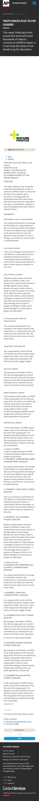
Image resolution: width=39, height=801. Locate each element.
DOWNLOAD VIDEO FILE (17, 150)
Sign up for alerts (9, 754)
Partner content (8, 751)
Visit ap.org (12, 777)
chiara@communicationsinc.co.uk (18, 721)
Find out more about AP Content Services (17, 756)
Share (19, 734)
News (24, 14)
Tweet (19, 738)
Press (9, 780)
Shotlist (11, 159)
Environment (18, 14)
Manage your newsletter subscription (15, 759)
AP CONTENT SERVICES (11, 747)
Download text (19, 730)
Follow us (11, 783)
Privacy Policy (32, 793)
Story (10, 157)
